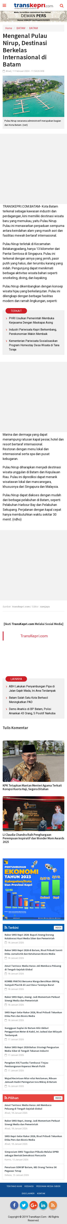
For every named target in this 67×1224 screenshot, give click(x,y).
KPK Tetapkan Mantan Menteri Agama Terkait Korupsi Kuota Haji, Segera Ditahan (32, 787)
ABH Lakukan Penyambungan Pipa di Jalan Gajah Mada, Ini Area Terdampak (32, 688)
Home (8, 28)
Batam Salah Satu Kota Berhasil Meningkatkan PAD (28, 700)
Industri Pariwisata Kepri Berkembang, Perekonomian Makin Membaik (33, 332)
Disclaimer (28, 1193)
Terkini (11, 927)
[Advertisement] (33, 169)
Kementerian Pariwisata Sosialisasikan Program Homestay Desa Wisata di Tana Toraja (34, 345)
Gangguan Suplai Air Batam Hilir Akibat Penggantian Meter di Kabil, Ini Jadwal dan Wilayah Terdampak (33, 1031)
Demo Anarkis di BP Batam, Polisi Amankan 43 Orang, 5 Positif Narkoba (32, 711)
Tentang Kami (14, 1186)
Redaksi (29, 1186)
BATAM (21, 28)
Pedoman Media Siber (48, 1186)
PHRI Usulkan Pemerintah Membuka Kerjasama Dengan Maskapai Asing (31, 320)
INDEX (58, 927)
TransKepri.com (34, 636)
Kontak (41, 1193)
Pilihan (11, 1098)
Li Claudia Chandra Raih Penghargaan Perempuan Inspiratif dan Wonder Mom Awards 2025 (33, 838)
